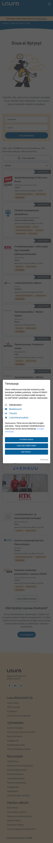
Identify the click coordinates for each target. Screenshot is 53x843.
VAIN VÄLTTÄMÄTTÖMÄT (26, 446)
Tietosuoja (44, 459)
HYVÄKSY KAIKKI (26, 440)
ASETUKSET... (26, 452)
